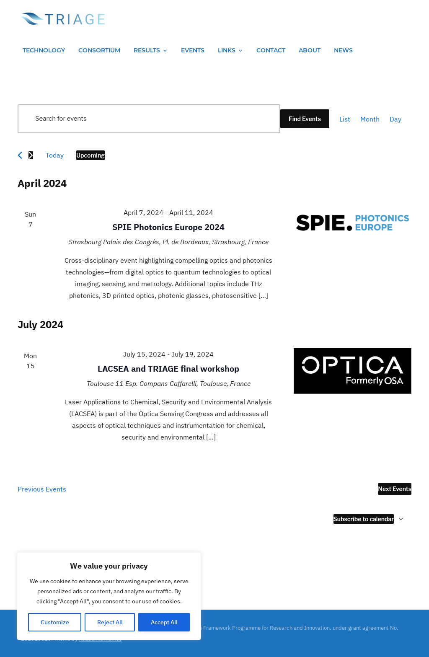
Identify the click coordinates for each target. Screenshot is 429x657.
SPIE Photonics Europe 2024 (168, 227)
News (343, 50)
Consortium (99, 50)
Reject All (110, 622)
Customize (55, 622)
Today (55, 155)
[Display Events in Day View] (395, 118)
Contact (270, 50)
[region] (109, 596)
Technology (44, 50)
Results (147, 50)
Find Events (305, 118)
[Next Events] (30, 155)
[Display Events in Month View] (370, 118)
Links (226, 50)
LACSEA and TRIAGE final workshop (168, 368)
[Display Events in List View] (344, 118)
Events (192, 50)
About (309, 50)
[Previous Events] (20, 155)
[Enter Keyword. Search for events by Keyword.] (149, 118)
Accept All (164, 622)
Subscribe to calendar (363, 518)
